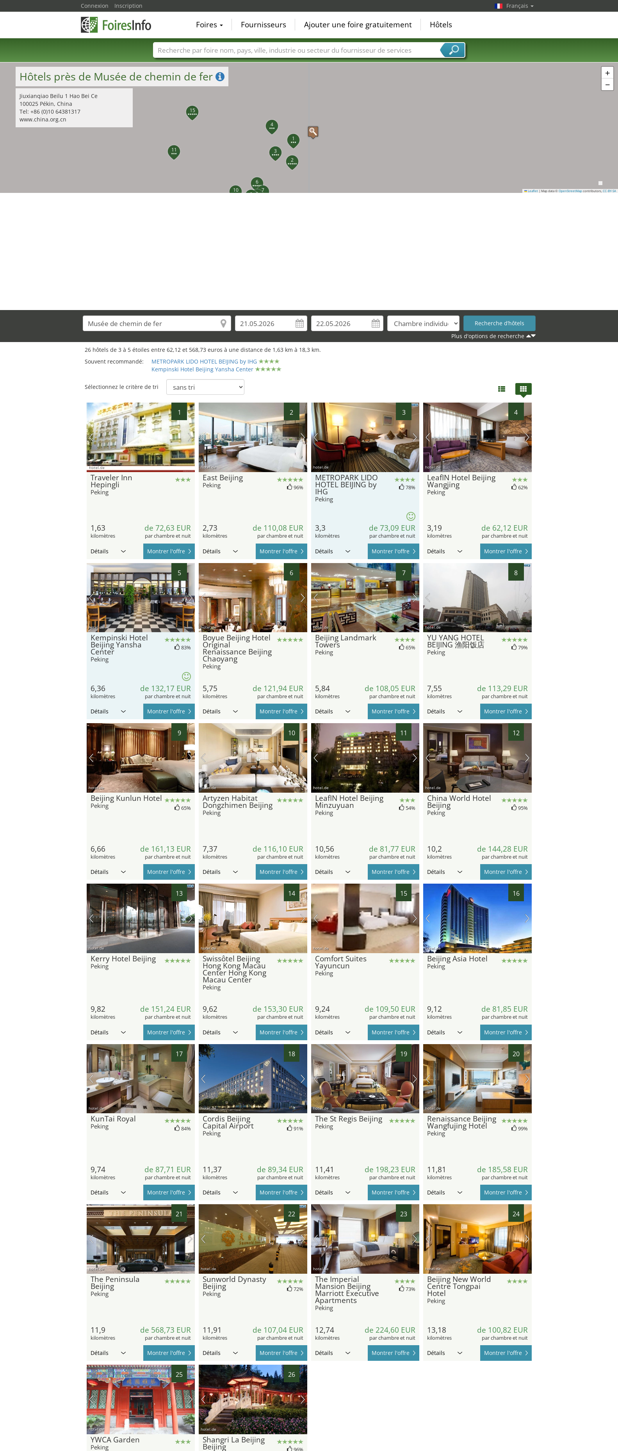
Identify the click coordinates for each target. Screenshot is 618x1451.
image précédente (91, 437)
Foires (209, 25)
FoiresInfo (120, 24)
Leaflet (531, 191)
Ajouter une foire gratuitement (358, 25)
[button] (309, 127)
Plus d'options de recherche (487, 336)
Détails (108, 551)
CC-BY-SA (609, 191)
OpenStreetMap (570, 191)
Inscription (128, 5)
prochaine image (190, 437)
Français (520, 5)
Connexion (95, 5)
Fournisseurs (263, 25)
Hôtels (441, 25)
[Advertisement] (309, 251)
